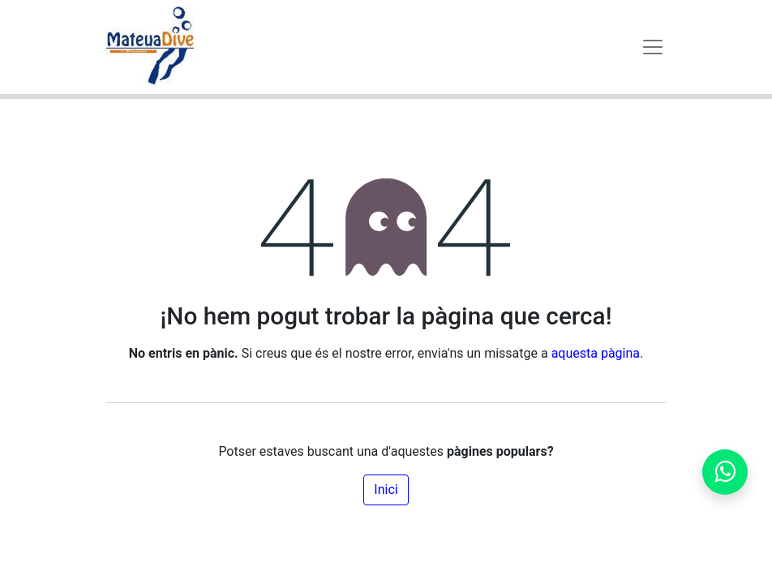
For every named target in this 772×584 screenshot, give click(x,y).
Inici (385, 489)
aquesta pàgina (595, 353)
